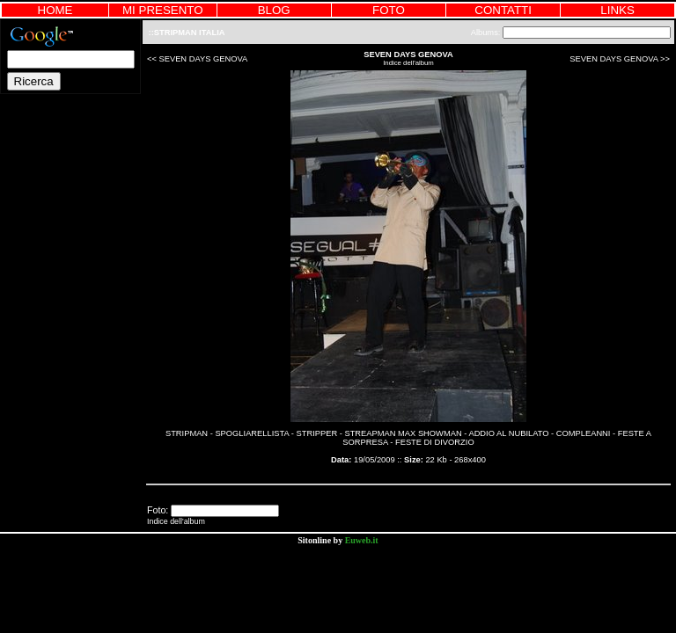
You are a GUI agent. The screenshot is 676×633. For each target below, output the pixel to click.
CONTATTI (503, 10)
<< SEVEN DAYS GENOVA (197, 59)
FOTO (388, 10)
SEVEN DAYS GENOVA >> (619, 59)
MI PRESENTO (162, 10)
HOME (55, 10)
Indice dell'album (408, 63)
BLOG (274, 10)
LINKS (617, 10)
